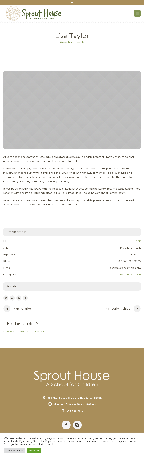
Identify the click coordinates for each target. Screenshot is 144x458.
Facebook (8, 331)
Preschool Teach (130, 274)
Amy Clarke (22, 308)
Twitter (24, 331)
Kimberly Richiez (117, 308)
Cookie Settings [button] (14, 450)
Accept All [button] (34, 450)
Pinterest (38, 331)
